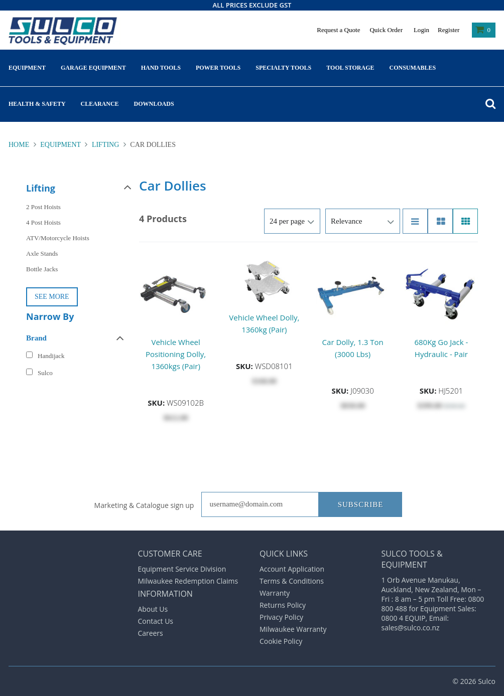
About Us (153, 609)
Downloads (154, 103)
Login (421, 30)
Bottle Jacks (42, 269)
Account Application (292, 569)
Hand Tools (161, 67)
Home (20, 144)
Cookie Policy (281, 641)
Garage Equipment (93, 67)
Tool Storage (350, 67)
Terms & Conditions (292, 581)
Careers (150, 633)
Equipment (27, 67)
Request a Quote (338, 30)
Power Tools (218, 67)
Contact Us (156, 621)
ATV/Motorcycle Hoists (57, 238)
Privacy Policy (281, 617)
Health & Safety (37, 103)
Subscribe (361, 504)
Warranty (275, 593)
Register (448, 30)
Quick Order (386, 30)
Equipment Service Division (182, 569)
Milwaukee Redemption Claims (188, 581)
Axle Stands (42, 253)
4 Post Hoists (43, 222)
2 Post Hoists (43, 207)
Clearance (100, 103)
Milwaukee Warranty (293, 629)
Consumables (413, 67)
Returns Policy (283, 605)
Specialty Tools (283, 67)
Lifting (105, 144)
